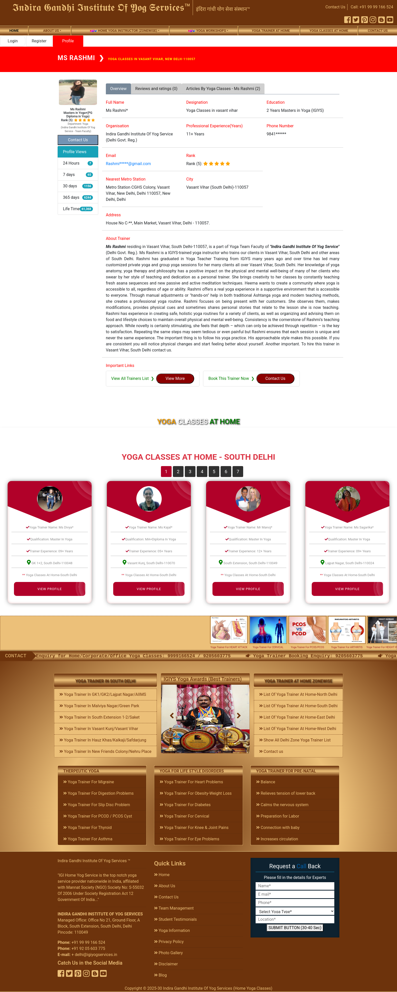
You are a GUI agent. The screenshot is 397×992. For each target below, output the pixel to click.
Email (111, 155)
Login (13, 41)
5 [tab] (214, 471)
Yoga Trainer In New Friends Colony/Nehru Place (105, 751)
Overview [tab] (118, 88)
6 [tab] (226, 471)
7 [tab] (238, 471)
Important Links (120, 365)
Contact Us (335, 7)
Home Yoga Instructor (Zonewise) (123, 31)
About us (51, 30)
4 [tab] (202, 471)
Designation (197, 102)
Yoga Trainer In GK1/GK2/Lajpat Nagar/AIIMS (102, 694)
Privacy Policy (169, 941)
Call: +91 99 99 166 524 (372, 7)
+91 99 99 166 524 (88, 942)
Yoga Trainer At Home (271, 30)
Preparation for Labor (277, 816)
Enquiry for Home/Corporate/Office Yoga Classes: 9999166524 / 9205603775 (191, 656)
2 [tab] (178, 471)
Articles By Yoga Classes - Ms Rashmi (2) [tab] (223, 88)
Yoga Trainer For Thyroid (87, 827)
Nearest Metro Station (125, 179)
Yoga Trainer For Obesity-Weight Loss (196, 793)
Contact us (271, 751)
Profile (68, 41)
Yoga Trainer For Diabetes (185, 804)
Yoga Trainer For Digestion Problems (98, 793)
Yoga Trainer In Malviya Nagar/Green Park (99, 705)
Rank (190, 155)
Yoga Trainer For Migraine (88, 782)
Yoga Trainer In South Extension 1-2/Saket (99, 717)
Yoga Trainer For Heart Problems (191, 782)
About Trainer (118, 238)
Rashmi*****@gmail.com (128, 163)
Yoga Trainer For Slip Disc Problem (96, 804)
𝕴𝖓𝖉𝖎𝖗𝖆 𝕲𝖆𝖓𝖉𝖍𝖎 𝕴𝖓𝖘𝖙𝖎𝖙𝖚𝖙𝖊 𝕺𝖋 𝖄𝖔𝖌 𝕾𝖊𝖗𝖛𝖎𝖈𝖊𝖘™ (101, 7)
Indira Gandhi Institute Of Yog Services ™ (94, 860)
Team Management (174, 908)
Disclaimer (166, 964)
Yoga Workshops (207, 31)
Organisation (117, 125)
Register (39, 41)
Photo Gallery (168, 952)
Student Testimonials (175, 919)
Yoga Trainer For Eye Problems (189, 839)
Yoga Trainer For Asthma (87, 839)
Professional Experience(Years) (214, 125)
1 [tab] (166, 471)
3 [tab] (190, 471)
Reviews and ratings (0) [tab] (156, 88)
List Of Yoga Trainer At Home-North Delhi (298, 694)
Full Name (115, 102)
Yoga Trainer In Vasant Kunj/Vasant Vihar (98, 728)
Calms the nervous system (282, 804)
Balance (265, 782)
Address (113, 214)
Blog (160, 975)
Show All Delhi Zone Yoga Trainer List (295, 740)
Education (276, 102)
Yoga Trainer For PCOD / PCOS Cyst (97, 816)
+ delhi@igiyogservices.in (94, 954)
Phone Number (280, 125)
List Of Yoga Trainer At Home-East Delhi (297, 717)
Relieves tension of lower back (285, 793)
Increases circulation (277, 839)
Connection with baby (278, 827)
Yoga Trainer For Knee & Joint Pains (194, 827)
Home (14, 30)
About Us (164, 885)
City (189, 179)
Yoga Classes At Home (328, 30)
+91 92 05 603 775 (88, 948)
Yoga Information (172, 930)
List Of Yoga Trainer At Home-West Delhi (297, 728)
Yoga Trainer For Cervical (184, 816)
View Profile (49, 589)
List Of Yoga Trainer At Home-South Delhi (298, 705)
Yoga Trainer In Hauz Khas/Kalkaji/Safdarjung (102, 740)
